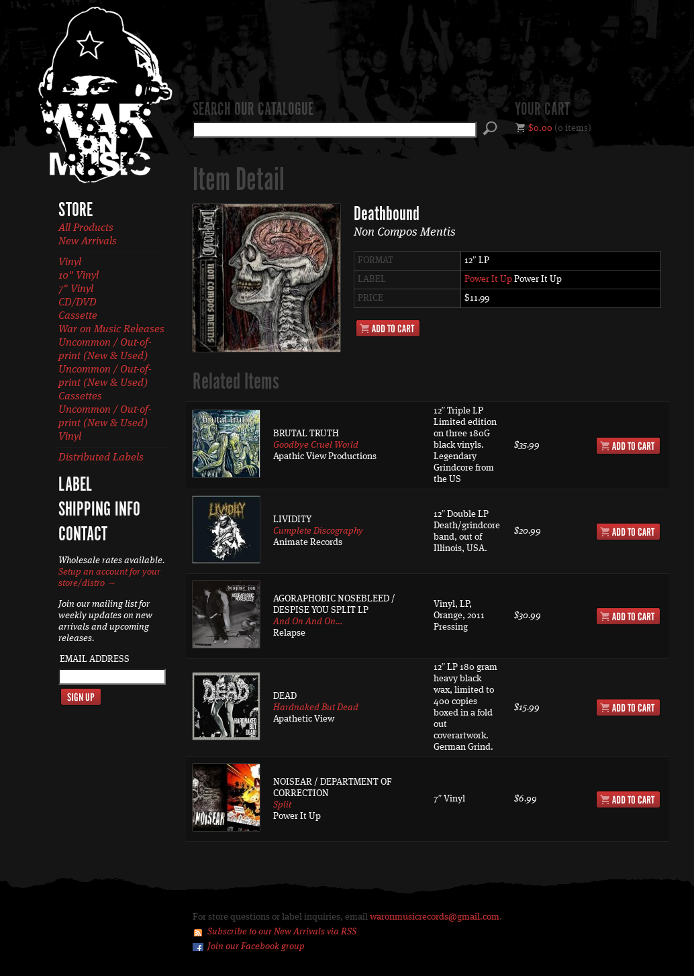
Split (282, 805)
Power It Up (488, 279)
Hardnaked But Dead (315, 707)
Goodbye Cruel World (315, 445)
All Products (85, 228)
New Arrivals (87, 241)
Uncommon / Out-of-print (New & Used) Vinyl (105, 423)
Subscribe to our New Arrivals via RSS (281, 931)
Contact (82, 535)
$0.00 (540, 128)
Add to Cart (388, 328)
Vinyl (69, 262)
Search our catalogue (253, 110)
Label (75, 485)
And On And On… (307, 621)
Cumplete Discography (318, 531)
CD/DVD (77, 302)
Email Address (95, 659)
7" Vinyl (75, 289)
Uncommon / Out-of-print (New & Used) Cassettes (105, 383)
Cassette (77, 316)
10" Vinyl (78, 276)
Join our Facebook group (256, 946)
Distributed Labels (101, 457)
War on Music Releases (111, 329)
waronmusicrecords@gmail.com (434, 917)
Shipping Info (99, 510)
